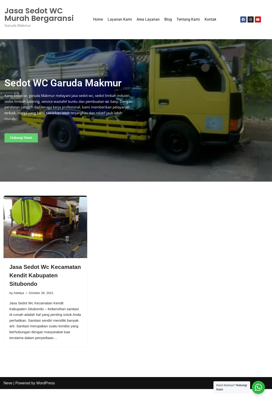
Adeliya (19, 294)
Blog (168, 20)
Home (98, 20)
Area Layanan (148, 20)
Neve (8, 395)
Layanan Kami (120, 20)
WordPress (45, 395)
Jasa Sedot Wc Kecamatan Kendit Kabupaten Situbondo (45, 276)
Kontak (210, 20)
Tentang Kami (188, 20)
